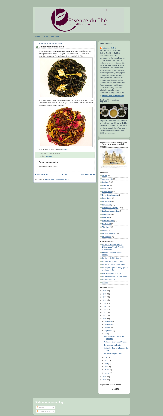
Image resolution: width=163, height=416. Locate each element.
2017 (105, 297)
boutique (49, 156)
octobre (108, 328)
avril (106, 364)
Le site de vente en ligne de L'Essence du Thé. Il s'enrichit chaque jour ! (113, 247)
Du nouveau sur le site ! (51, 46)
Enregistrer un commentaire (48, 166)
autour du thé (107, 179)
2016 (105, 300)
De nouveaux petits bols (113, 353)
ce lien (65, 149)
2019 (105, 291)
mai (106, 361)
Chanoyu (105, 188)
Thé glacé (105, 227)
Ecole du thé (106, 198)
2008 (105, 380)
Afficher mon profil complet (113, 96)
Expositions (106, 205)
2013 (105, 309)
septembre (109, 331)
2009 (105, 377)
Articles (40, 407)
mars (107, 367)
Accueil (37, 36)
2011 (105, 316)
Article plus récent (41, 174)
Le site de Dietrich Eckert (111, 258)
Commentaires (43, 411)
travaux (105, 230)
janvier (107, 373)
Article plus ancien (88, 174)
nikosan (105, 283)
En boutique (106, 201)
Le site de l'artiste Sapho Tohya (113, 264)
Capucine (105, 185)
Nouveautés (106, 214)
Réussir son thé (108, 221)
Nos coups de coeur (51, 36)
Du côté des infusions (110, 195)
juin (106, 357)
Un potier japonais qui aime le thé (114, 276)
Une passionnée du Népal (111, 273)
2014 (105, 306)
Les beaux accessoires (110, 211)
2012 (105, 312)
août (106, 334)
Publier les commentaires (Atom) (57, 179)
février (107, 370)
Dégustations (107, 192)
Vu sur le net (106, 237)
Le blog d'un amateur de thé (112, 261)
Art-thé (104, 176)
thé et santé (106, 224)
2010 (105, 319)
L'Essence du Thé (109, 48)
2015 (105, 303)
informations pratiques (110, 208)
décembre (109, 321)
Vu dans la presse (108, 233)
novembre (109, 324)
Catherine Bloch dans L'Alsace (115, 342)
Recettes (105, 217)
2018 (105, 294)
